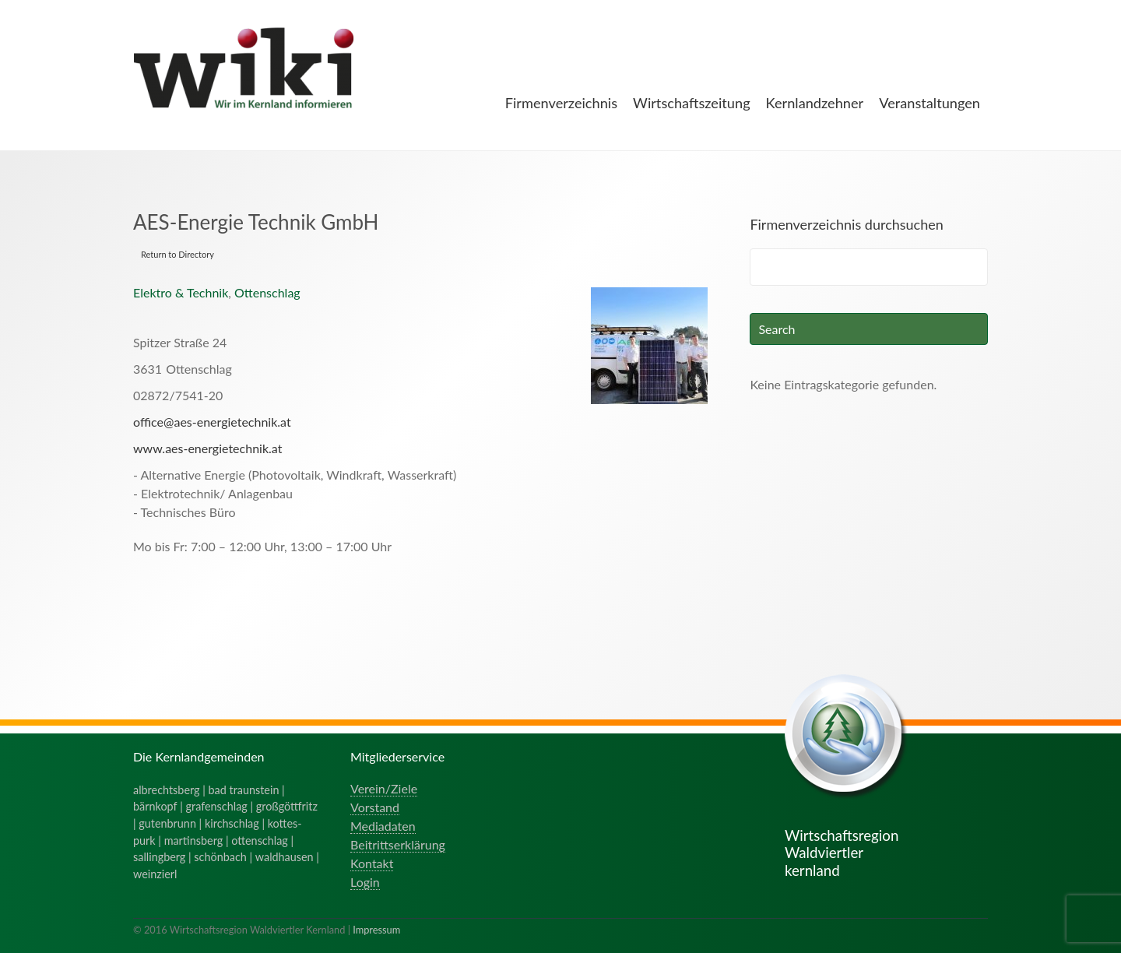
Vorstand (374, 807)
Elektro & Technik (180, 292)
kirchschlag (232, 823)
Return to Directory (177, 254)
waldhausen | (287, 856)
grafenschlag (217, 806)
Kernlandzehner (815, 102)
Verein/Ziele (383, 788)
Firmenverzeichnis (561, 102)
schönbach (220, 856)
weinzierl (155, 874)
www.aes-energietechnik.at (207, 448)
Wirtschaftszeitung (691, 102)
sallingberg (159, 856)
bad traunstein (244, 790)
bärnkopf (155, 806)
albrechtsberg (166, 790)
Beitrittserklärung (397, 844)
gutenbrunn (167, 823)
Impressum (376, 929)
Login (365, 881)
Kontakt (371, 863)
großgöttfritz (287, 806)
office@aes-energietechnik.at (212, 421)
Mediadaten (383, 825)
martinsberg (193, 840)
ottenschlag (259, 840)
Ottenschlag (267, 292)
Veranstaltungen (929, 102)
